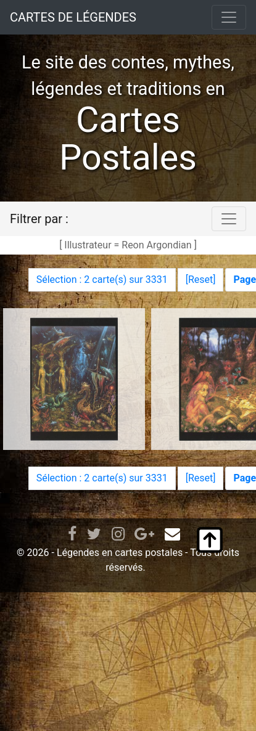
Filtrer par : (39, 218)
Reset (200, 279)
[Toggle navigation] (229, 17)
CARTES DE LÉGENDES (73, 17)
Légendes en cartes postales (120, 552)
